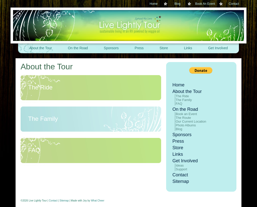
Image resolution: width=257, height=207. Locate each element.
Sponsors (111, 48)
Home (154, 4)
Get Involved (218, 48)
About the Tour (40, 48)
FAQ (34, 150)
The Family (43, 118)
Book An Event (205, 4)
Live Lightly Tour (128, 25)
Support (181, 169)
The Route (183, 118)
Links (188, 48)
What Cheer (97, 200)
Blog (177, 4)
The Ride (40, 87)
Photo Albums (186, 125)
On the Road (78, 48)
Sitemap (180, 181)
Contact (234, 4)
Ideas (180, 165)
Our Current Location (191, 121)
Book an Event (186, 114)
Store (164, 48)
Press (139, 48)
